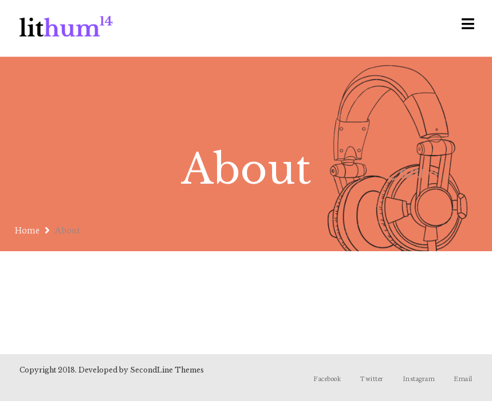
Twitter (372, 378)
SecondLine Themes (167, 370)
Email (463, 378)
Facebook (327, 378)
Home (27, 229)
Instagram (419, 378)
